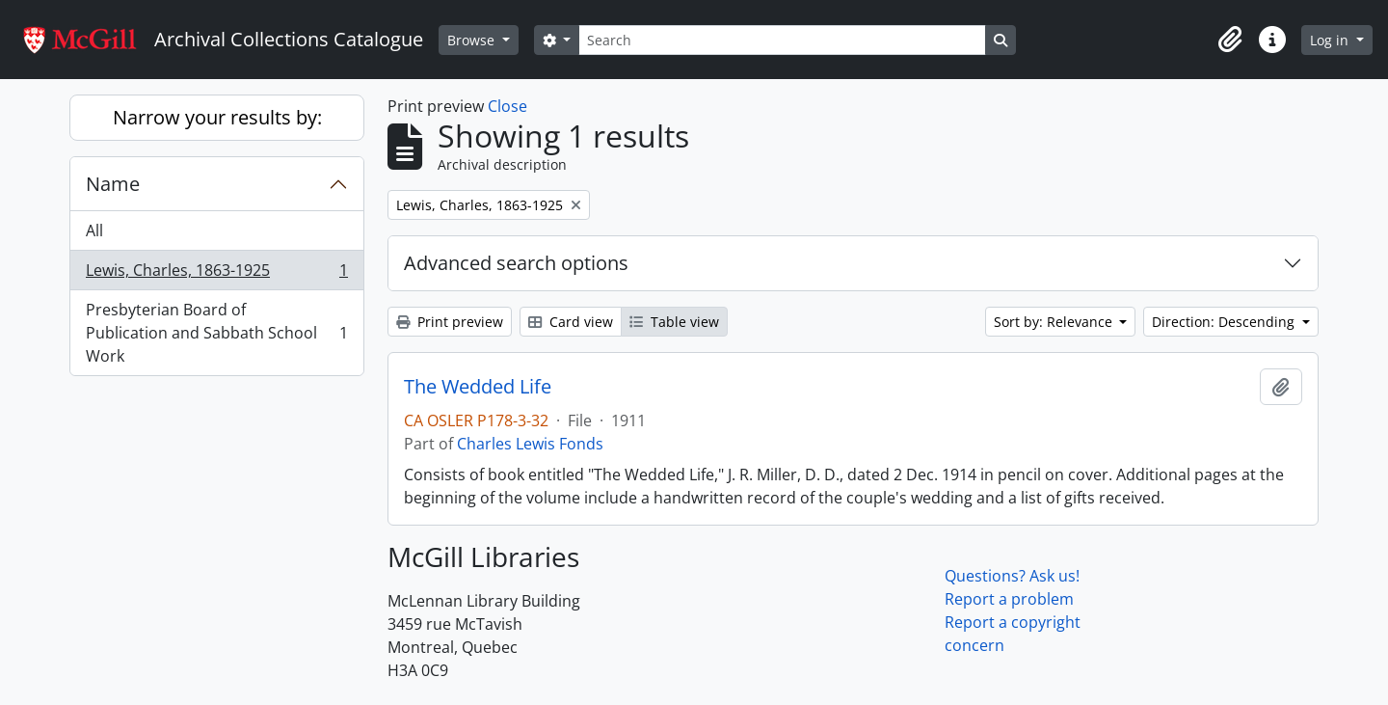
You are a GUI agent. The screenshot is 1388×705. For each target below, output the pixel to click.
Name (113, 184)
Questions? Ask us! (1012, 575)
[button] (1230, 39)
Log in (1331, 40)
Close (507, 106)
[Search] (781, 40)
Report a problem (1009, 599)
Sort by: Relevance (1055, 321)
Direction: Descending (1225, 321)
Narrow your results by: (217, 117)
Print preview (449, 321)
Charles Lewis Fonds (530, 443)
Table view (674, 321)
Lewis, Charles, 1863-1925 (216, 274)
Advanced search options (516, 263)
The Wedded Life (477, 386)
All (94, 230)
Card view (570, 321)
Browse (472, 40)
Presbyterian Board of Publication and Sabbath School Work (216, 332)
